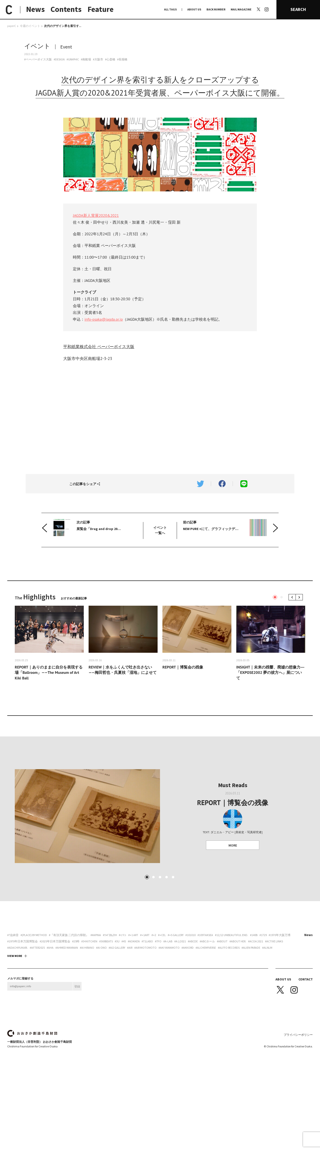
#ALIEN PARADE (251, 999)
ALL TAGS (170, 9)
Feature (101, 9)
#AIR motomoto (145, 999)
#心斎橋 (110, 59)
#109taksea (205, 986)
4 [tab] (166, 929)
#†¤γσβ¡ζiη (110, 986)
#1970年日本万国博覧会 (22, 993)
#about (222, 993)
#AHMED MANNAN (66, 999)
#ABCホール (207, 993)
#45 (124, 993)
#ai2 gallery (117, 999)
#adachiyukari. (17, 999)
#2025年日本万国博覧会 (55, 993)
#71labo (147, 993)
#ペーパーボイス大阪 (38, 59)
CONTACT (305, 1031)
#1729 (263, 986)
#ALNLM (267, 999)
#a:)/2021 (180, 993)
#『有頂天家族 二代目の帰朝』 (69, 986)
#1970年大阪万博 (279, 986)
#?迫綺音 (13, 986)
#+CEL (162, 986)
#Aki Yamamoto (169, 999)
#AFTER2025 (37, 999)
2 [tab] (281, 597)
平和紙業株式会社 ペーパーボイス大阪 (98, 346)
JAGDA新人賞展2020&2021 (96, 215)
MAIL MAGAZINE (241, 9)
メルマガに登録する (20, 1030)
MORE (233, 871)
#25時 (75, 993)
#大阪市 (98, 59)
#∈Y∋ (122, 986)
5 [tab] (173, 929)
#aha (50, 999)
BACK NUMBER (215, 9)
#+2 (154, 986)
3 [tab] (160, 929)
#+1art (145, 986)
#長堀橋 (122, 59)
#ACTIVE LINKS (274, 993)
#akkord (188, 999)
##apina (96, 986)
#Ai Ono (101, 999)
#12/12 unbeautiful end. (231, 986)
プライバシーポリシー (298, 1086)
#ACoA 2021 (255, 993)
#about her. (237, 993)
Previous (293, 597)
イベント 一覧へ (160, 530)
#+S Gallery (175, 986)
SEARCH (298, 9)
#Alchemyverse (206, 999)
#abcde (193, 993)
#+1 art (133, 986)
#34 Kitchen (89, 993)
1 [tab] (275, 597)
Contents (66, 9)
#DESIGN (59, 59)
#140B (254, 986)
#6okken (134, 993)
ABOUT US (194, 9)
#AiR (129, 999)
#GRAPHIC (73, 59)
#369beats (106, 993)
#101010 (190, 986)
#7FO (158, 993)
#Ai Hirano (87, 999)
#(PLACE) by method (34, 986)
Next (300, 597)
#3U (117, 993)
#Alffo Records (229, 999)
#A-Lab (167, 993)
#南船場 (86, 59)
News (35, 9)
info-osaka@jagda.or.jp (103, 319)
